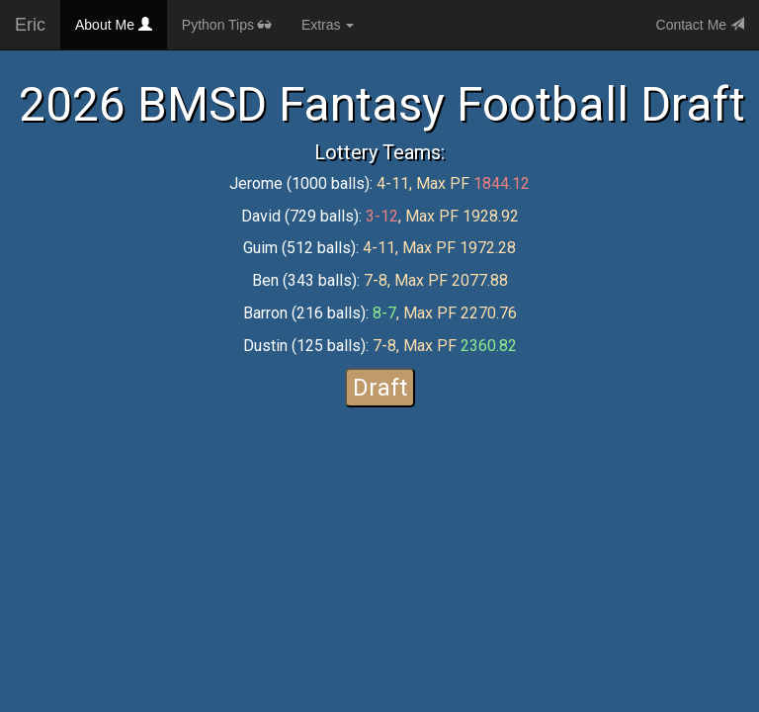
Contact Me (700, 25)
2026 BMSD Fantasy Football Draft (382, 104)
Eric (30, 25)
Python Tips (227, 25)
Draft (380, 387)
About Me (121, 23)
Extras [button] (328, 25)
